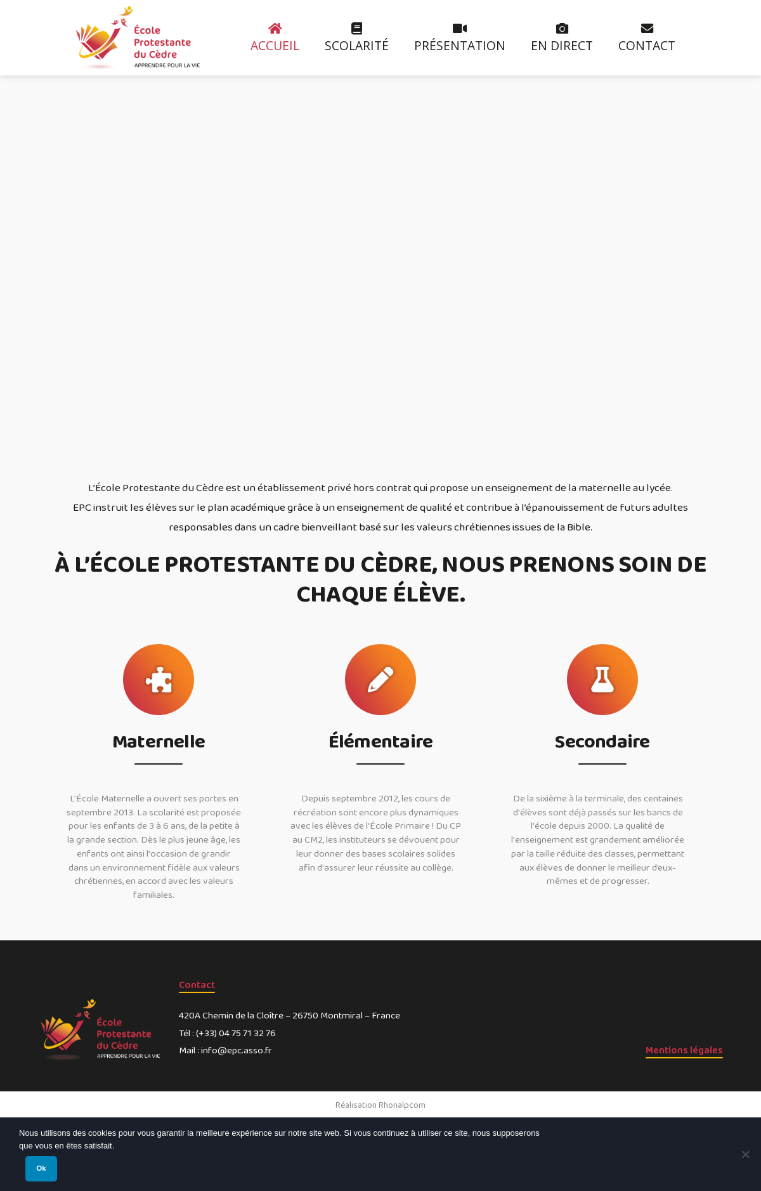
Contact (197, 985)
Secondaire (602, 743)
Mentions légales (684, 1050)
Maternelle (158, 743)
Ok (41, 1168)
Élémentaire (380, 743)
